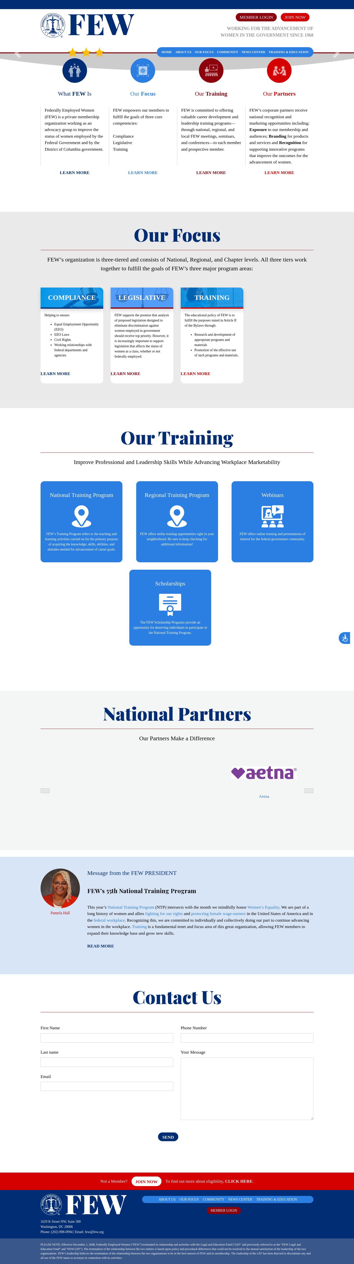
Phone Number (194, 1027)
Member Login (256, 17)
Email (46, 1076)
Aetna (264, 796)
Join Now (295, 17)
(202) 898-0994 (62, 1232)
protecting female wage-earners (218, 913)
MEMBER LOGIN (224, 1210)
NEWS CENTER (240, 1199)
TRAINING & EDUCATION (276, 1199)
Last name (50, 1052)
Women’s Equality (263, 907)
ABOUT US (167, 1199)
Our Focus (204, 52)
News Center (253, 52)
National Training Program (131, 907)
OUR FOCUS (189, 1199)
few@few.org (94, 1232)
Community (227, 52)
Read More (100, 946)
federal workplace (109, 920)
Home (167, 52)
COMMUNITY (213, 1199)
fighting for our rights (164, 913)
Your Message (193, 1052)
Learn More (74, 172)
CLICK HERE (238, 1181)
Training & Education (289, 52)
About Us (183, 52)
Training (139, 926)
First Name (50, 1027)
